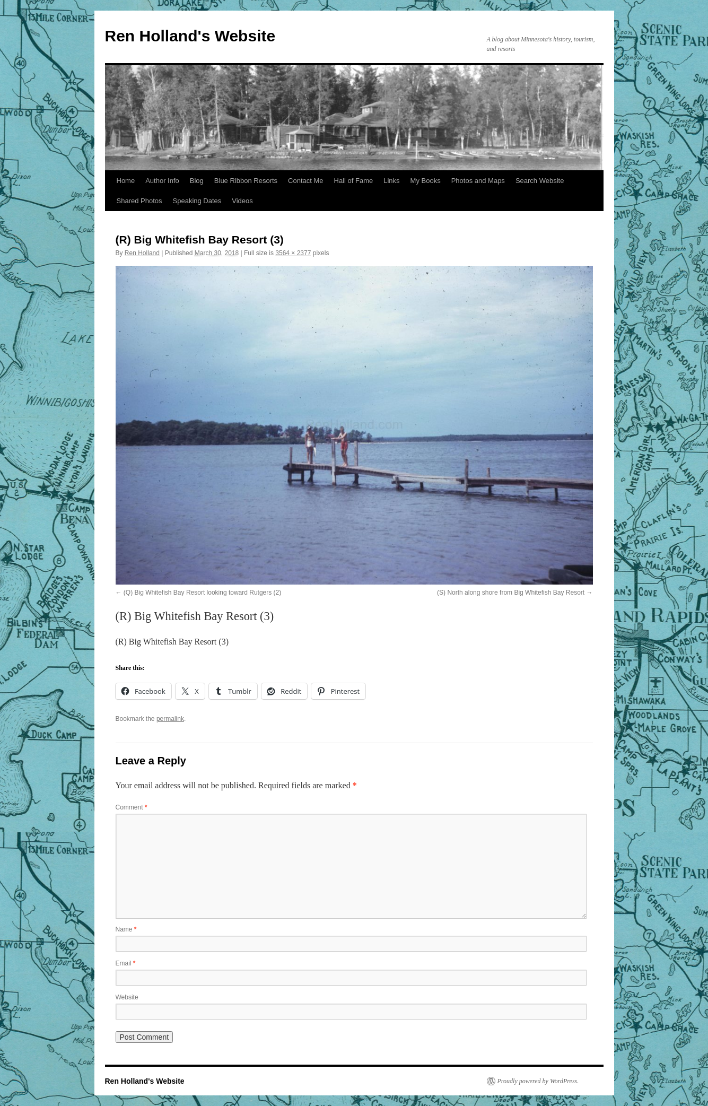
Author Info (162, 181)
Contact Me (305, 181)
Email (126, 963)
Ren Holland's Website (190, 36)
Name (126, 929)
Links (391, 181)
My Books (425, 181)
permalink (170, 718)
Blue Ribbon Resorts (245, 181)
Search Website (539, 181)
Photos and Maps (478, 181)
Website (127, 997)
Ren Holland (142, 253)
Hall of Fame (353, 181)
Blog (197, 181)
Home (126, 181)
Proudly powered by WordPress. (538, 1081)
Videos (242, 201)
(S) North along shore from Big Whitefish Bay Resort (510, 592)
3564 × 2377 (293, 253)
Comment (131, 807)
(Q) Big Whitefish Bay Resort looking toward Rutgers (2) (202, 592)
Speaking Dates (197, 201)
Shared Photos (139, 201)
